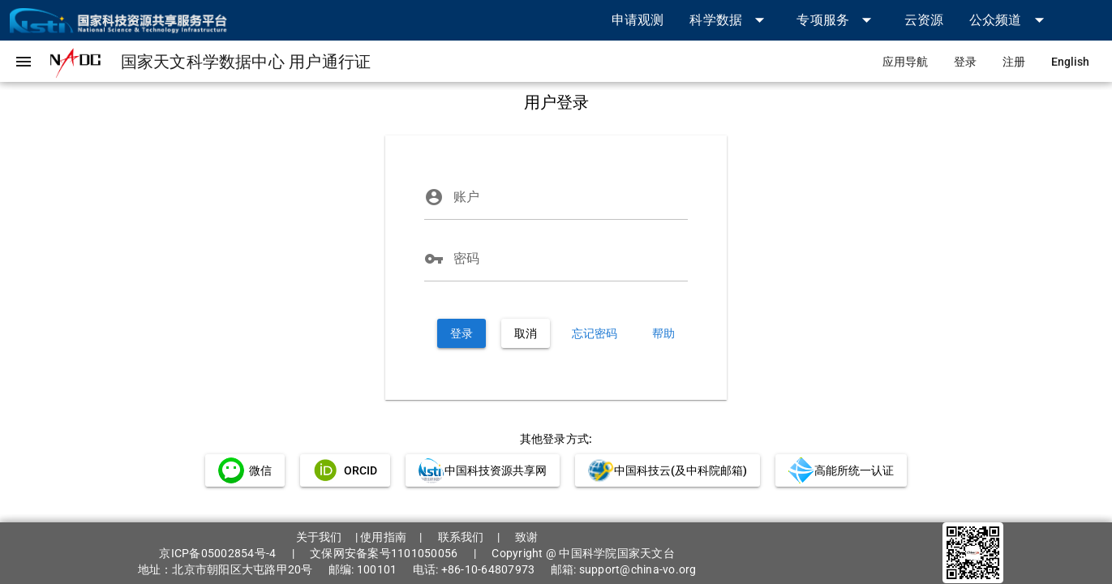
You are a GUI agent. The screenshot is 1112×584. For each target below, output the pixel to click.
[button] (730, 19)
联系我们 (461, 536)
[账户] (570, 197)
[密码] (570, 258)
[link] (638, 19)
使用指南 (383, 536)
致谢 (527, 536)
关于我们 (319, 536)
